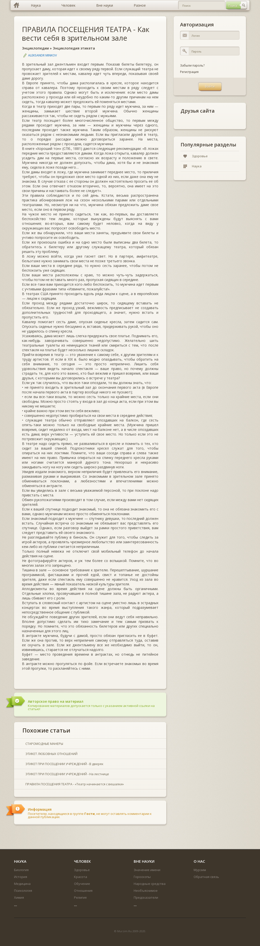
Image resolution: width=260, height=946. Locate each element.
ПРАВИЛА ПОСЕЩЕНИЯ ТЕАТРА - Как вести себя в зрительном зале (85, 33)
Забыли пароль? (192, 65)
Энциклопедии (35, 48)
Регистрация (189, 72)
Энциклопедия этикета (74, 48)
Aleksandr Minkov (42, 55)
